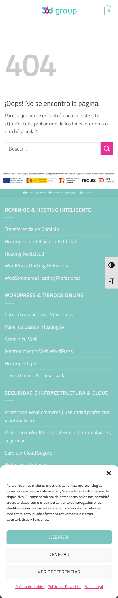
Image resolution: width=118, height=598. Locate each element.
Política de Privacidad (64, 586)
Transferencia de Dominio (32, 229)
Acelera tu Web (21, 339)
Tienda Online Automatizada (35, 375)
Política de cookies (30, 586)
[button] (108, 473)
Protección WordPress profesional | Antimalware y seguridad (58, 436)
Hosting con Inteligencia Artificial (40, 241)
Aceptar (59, 537)
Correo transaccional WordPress (39, 314)
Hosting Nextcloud (24, 253)
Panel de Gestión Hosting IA (34, 326)
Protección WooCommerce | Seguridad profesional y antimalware (58, 416)
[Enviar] (107, 148)
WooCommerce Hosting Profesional (42, 278)
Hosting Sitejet (21, 363)
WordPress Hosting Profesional (38, 265)
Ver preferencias (59, 571)
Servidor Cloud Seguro (28, 452)
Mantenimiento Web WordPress (39, 351)
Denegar (58, 554)
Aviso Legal (94, 586)
